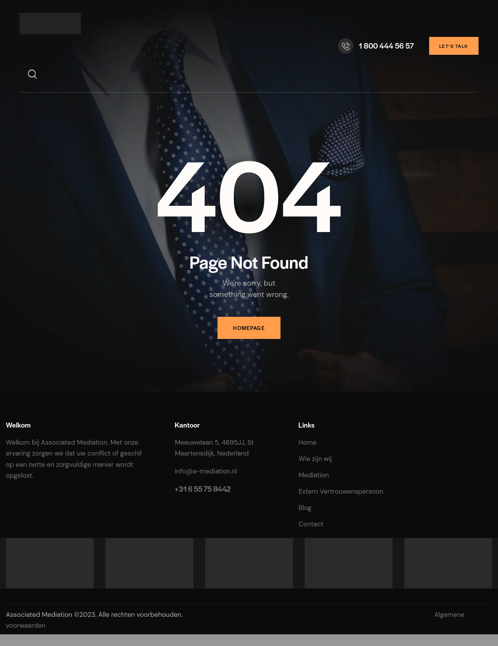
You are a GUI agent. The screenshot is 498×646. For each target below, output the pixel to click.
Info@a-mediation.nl (206, 471)
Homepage (249, 328)
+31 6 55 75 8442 (203, 489)
